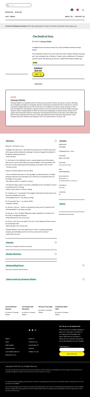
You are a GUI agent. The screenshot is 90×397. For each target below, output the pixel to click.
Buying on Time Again (46, 307)
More (35, 62)
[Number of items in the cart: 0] (83, 10)
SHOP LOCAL (38, 84)
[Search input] (18, 5)
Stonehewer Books (65, 165)
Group (17, 383)
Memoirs (74, 181)
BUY (37, 74)
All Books (62, 188)
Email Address (64, 346)
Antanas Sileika (46, 41)
